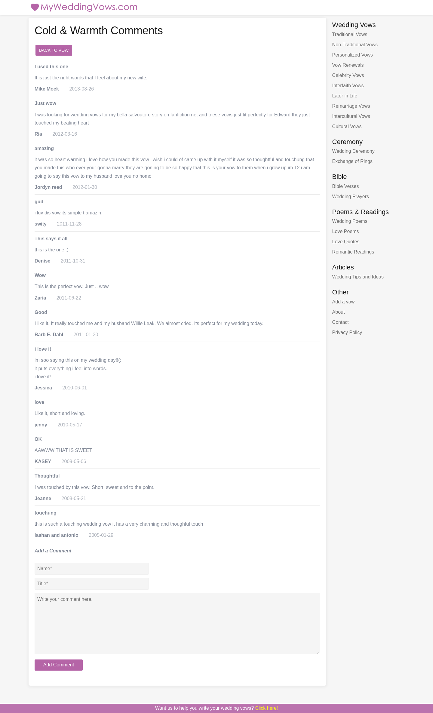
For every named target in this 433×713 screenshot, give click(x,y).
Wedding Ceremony (353, 151)
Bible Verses (345, 186)
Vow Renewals (348, 65)
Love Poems (345, 231)
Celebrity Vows (348, 75)
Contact (340, 322)
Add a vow (343, 301)
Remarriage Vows (351, 106)
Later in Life (345, 95)
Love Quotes (346, 241)
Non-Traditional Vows (355, 44)
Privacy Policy (347, 332)
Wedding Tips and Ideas (358, 276)
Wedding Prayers (350, 196)
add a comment (91, 50)
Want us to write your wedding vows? (216, 708)
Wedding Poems (349, 221)
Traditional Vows (349, 34)
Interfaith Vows (348, 85)
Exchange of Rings (352, 161)
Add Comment (58, 664)
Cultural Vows (347, 126)
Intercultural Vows (351, 116)
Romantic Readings (353, 251)
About (338, 312)
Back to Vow (54, 50)
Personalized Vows (352, 54)
